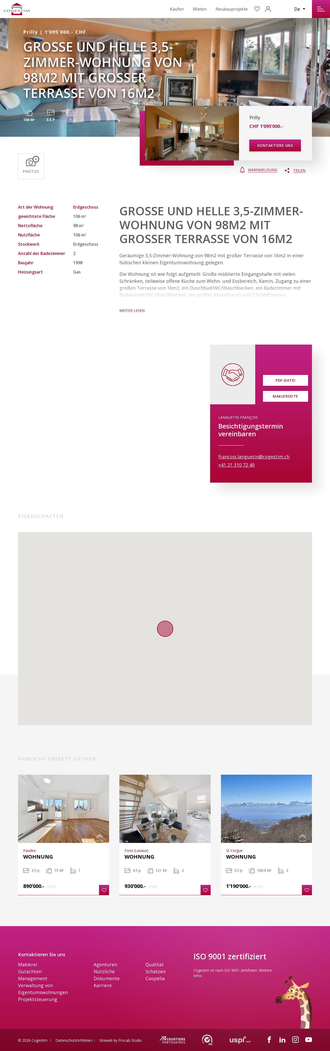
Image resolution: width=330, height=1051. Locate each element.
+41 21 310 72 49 (236, 465)
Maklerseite (285, 396)
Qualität (154, 964)
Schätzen (155, 971)
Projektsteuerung (37, 999)
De (297, 9)
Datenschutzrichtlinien (73, 1040)
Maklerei (27, 964)
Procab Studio (130, 1040)
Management (32, 978)
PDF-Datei (285, 380)
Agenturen (105, 964)
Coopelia (155, 978)
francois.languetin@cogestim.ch (254, 457)
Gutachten (30, 971)
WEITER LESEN (132, 310)
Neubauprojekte (232, 9)
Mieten (200, 9)
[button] (104, 890)
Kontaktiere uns (275, 145)
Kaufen (177, 9)
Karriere (103, 985)
